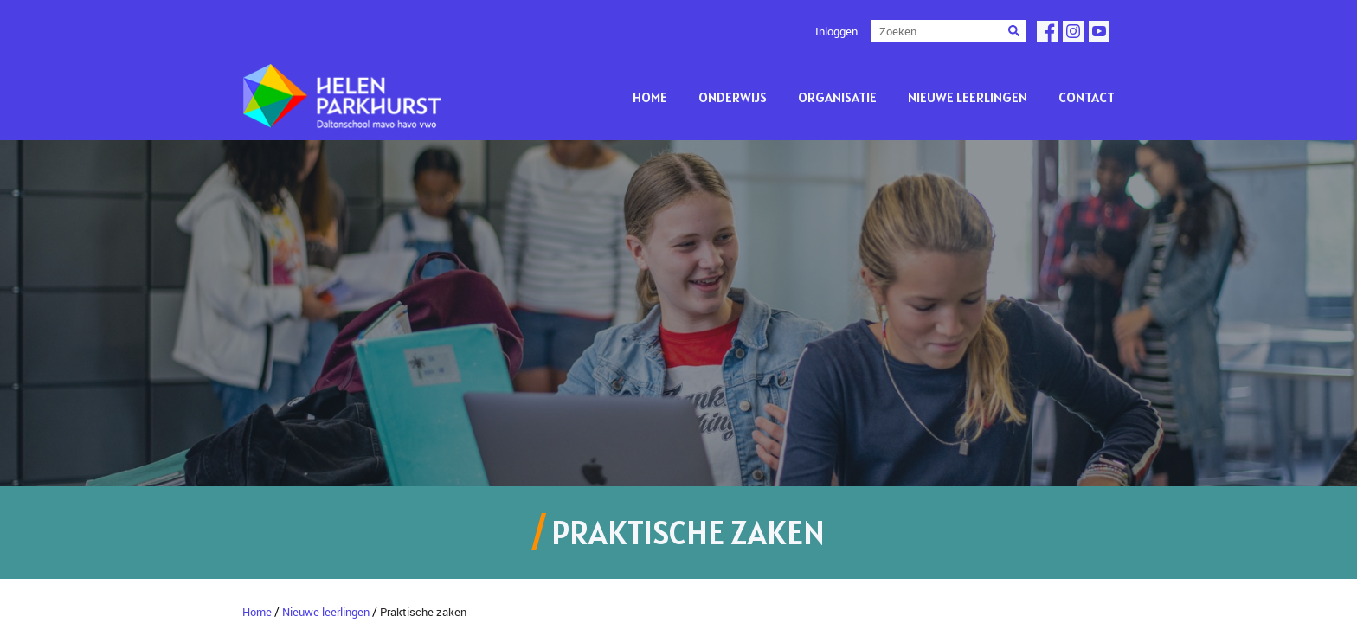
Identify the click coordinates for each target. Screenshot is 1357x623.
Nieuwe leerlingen (967, 97)
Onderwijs (732, 97)
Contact (1086, 97)
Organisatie (837, 97)
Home (650, 97)
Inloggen (836, 31)
